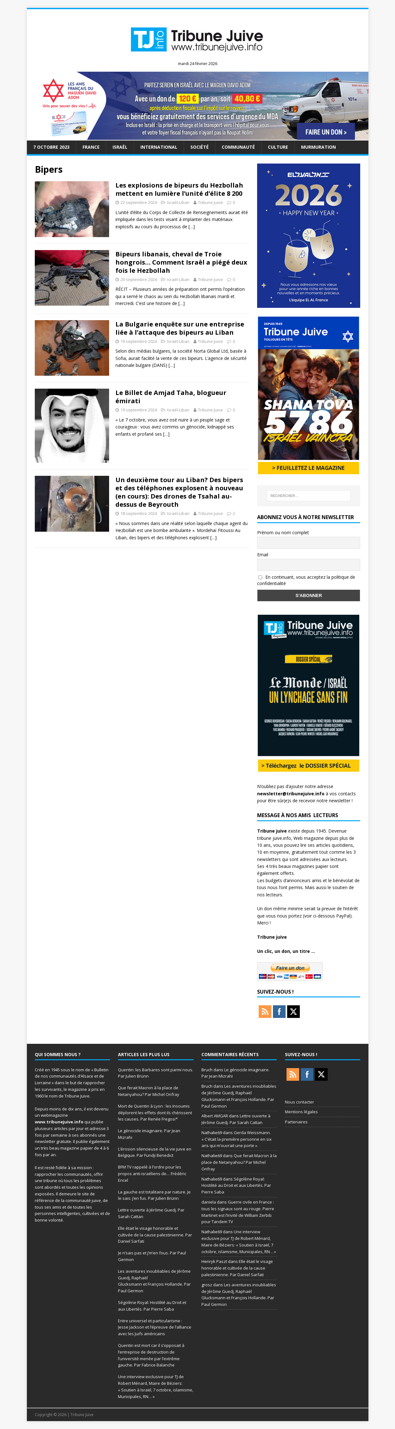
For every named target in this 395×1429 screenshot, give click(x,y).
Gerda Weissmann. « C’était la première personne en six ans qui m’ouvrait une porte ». (236, 1139)
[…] (191, 227)
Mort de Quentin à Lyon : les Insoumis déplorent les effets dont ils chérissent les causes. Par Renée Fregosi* (155, 1112)
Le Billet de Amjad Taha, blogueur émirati (170, 396)
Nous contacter (299, 1102)
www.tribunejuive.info (59, 1122)
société (199, 147)
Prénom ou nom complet (283, 532)
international (158, 147)
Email (262, 555)
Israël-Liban (178, 202)
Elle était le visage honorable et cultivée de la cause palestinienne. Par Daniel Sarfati (155, 1234)
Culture (278, 147)
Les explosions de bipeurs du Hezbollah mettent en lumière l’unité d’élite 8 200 (179, 189)
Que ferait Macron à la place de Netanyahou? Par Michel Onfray (239, 1162)
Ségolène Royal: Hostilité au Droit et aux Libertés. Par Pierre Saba (236, 1185)
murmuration (318, 147)
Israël (120, 147)
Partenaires (296, 1122)
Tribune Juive (210, 202)
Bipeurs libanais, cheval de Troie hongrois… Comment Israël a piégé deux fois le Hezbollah (181, 262)
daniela (208, 1202)
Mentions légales (301, 1112)
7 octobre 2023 (51, 147)
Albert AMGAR (214, 1116)
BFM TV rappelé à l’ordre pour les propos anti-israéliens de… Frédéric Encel (152, 1173)
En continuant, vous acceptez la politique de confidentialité (306, 580)
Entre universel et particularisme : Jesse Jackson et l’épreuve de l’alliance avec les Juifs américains (154, 1327)
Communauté (238, 147)
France (91, 147)
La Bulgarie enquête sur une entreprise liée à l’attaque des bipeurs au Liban (179, 328)
